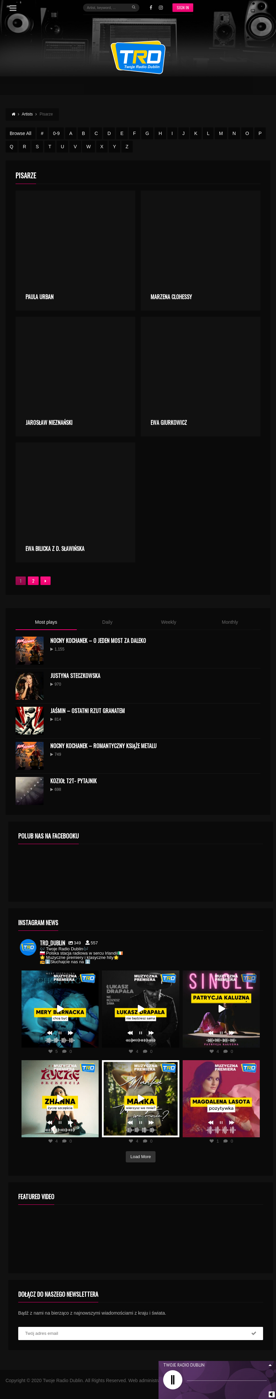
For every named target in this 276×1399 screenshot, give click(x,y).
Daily (107, 622)
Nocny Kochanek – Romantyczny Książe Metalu (103, 746)
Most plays (46, 622)
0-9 (56, 133)
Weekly (168, 622)
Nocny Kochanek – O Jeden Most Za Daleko (98, 641)
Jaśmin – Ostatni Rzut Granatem (87, 711)
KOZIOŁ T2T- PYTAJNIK (73, 781)
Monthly (230, 622)
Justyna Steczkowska (75, 676)
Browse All (20, 133)
